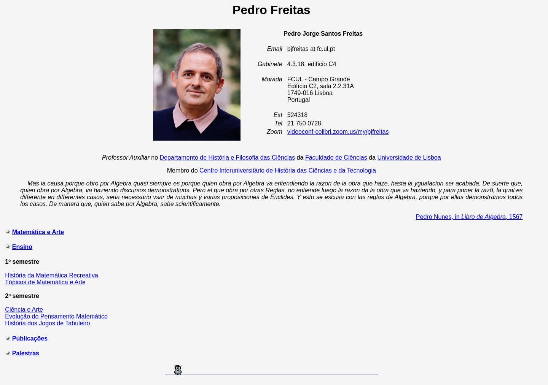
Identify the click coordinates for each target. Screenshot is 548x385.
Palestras (25, 353)
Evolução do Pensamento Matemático (56, 316)
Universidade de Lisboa (409, 157)
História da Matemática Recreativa (51, 275)
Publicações (30, 338)
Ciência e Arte (24, 309)
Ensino (22, 247)
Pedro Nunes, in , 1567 (469, 217)
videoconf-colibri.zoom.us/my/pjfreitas (338, 131)
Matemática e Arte (38, 232)
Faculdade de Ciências (336, 157)
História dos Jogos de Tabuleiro (47, 323)
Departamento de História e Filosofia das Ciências (227, 157)
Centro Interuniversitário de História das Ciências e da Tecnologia (287, 170)
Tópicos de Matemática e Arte (45, 282)
